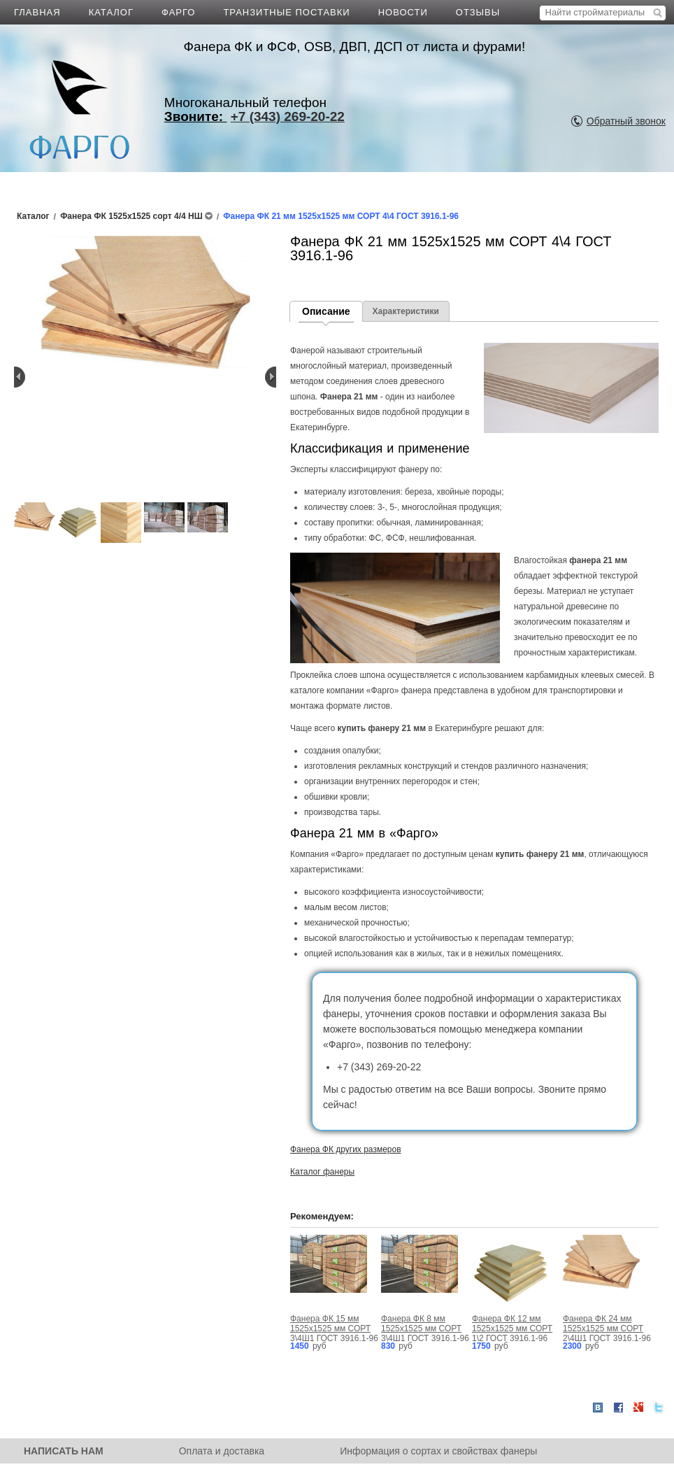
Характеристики (406, 311)
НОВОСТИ (403, 12)
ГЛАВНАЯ (37, 12)
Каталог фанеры (322, 1172)
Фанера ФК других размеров (345, 1149)
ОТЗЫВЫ (478, 12)
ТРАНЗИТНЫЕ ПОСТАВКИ (286, 12)
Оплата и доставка (221, 1451)
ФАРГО (178, 12)
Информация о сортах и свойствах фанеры (438, 1451)
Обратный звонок (626, 121)
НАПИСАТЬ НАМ (63, 1451)
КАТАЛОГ (111, 12)
